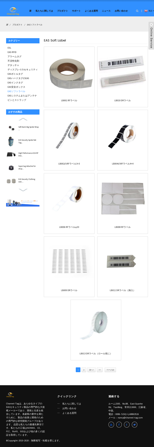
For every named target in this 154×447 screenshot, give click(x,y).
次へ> (91, 369)
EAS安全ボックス (16, 86)
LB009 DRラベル (69, 289)
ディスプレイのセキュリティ (23, 69)
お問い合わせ (121, 10)
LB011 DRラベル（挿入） (122, 289)
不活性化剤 (13, 60)
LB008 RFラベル (123, 226)
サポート (76, 10)
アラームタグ (14, 56)
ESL (9, 47)
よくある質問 (91, 10)
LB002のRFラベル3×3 (69, 163)
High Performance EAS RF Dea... (28, 153)
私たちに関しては (44, 10)
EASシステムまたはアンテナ (22, 95)
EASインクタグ (15, 82)
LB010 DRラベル (122, 99)
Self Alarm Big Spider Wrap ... (28, 127)
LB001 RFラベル (69, 99)
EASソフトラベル (34, 24)
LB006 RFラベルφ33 (69, 226)
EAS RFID (12, 51)
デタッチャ (13, 64)
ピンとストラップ (17, 99)
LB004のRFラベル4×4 (122, 163)
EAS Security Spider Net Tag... (27, 140)
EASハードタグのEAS (18, 77)
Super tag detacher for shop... (27, 167)
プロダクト (62, 10)
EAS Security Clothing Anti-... (26, 180)
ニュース (106, 10)
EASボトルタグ (15, 73)
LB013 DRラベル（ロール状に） (96, 353)
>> (100, 369)
